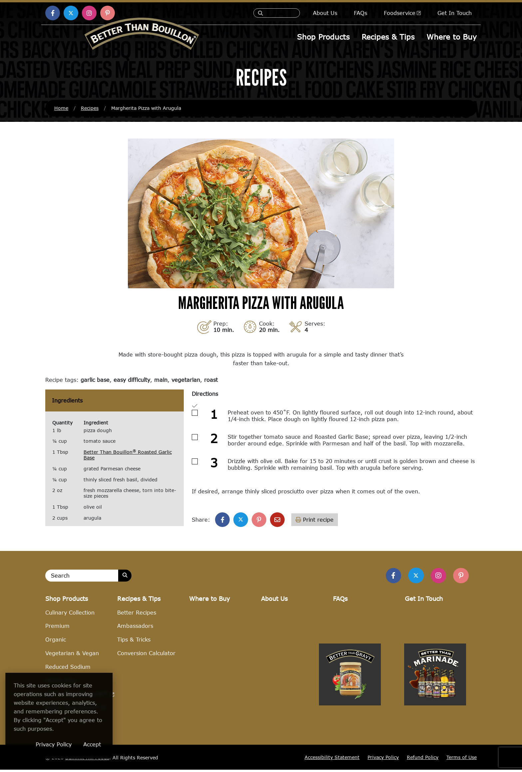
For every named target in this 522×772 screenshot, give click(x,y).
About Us (325, 13)
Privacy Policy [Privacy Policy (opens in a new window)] (88, 744)
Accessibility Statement (332, 759)
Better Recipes (136, 614)
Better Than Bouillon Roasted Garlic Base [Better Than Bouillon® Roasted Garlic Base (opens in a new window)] (128, 455)
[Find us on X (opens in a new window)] (71, 13)
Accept (126, 744)
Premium (57, 628)
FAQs (360, 13)
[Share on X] (240, 520)
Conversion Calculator (146, 655)
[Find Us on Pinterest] (460, 577)
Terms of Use (461, 759)
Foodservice (402, 13)
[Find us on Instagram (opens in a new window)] (89, 13)
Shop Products (324, 36)
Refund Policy (422, 759)
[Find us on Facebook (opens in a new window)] (52, 13)
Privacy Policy (383, 759)
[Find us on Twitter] (413, 576)
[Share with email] (277, 520)
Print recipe (315, 520)
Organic (55, 642)
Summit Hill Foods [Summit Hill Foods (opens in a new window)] (87, 759)
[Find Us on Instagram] (436, 577)
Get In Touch (454, 13)
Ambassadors (135, 628)
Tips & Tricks (133, 642)
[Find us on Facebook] (389, 577)
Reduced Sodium (68, 669)
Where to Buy (451, 36)
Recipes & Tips (388, 36)
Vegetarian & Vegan (72, 655)
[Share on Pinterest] (259, 520)
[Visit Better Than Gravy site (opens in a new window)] (350, 742)
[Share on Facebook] (222, 520)
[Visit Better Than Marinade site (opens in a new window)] (435, 742)
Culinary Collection (70, 614)
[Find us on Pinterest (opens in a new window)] (107, 13)
